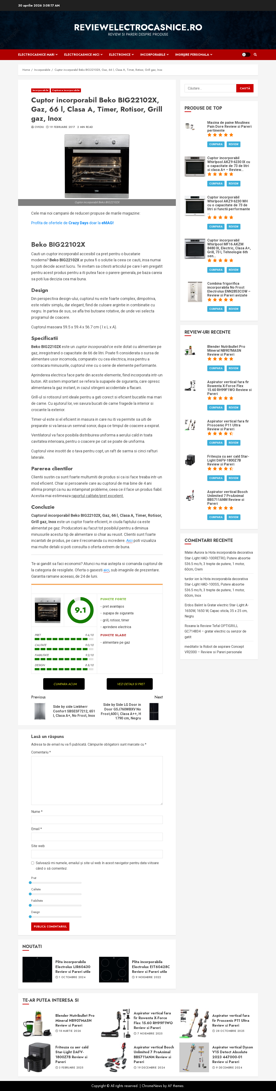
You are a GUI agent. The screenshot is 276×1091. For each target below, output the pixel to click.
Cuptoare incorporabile (66, 90)
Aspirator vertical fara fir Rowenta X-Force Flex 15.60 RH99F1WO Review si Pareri (115, 1023)
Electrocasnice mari (36, 54)
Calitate (36, 889)
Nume (37, 812)
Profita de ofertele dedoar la (72, 223)
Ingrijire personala (192, 54)
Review (233, 144)
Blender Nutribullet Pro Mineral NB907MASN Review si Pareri (37, 1023)
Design (35, 912)
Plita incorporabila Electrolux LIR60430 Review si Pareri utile (37, 969)
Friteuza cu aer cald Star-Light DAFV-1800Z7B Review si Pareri (37, 1057)
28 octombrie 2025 (230, 1031)
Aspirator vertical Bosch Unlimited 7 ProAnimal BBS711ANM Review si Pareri (115, 1057)
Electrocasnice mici (81, 54)
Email (36, 829)
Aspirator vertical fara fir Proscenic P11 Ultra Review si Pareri (194, 1023)
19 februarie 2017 (62, 127)
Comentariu (41, 752)
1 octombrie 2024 (72, 977)
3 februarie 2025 (71, 1068)
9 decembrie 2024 (229, 1068)
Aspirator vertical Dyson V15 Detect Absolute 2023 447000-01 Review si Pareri (194, 1057)
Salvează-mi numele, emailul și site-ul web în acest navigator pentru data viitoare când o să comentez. (97, 866)
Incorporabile (152, 54)
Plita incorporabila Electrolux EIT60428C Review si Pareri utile (114, 969)
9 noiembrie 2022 (148, 977)
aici (106, 570)
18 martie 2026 (70, 1031)
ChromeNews (152, 1085)
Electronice (119, 54)
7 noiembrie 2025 (150, 1034)
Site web (38, 846)
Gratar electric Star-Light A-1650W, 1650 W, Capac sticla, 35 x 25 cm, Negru (217, 610)
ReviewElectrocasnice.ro (138, 27)
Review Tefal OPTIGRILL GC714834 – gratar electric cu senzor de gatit (215, 631)
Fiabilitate (37, 900)
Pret (33, 878)
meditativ (192, 647)
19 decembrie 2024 (151, 1068)
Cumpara (216, 144)
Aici (129, 540)
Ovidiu (39, 127)
